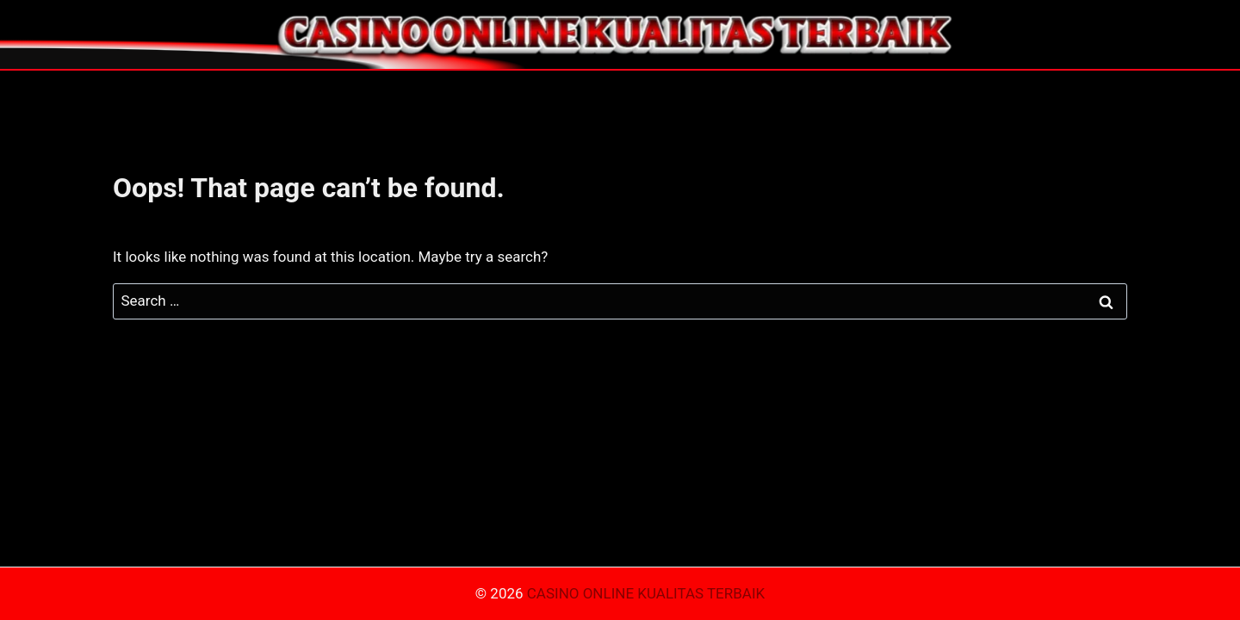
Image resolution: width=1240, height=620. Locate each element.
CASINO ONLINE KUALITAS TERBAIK (646, 593)
